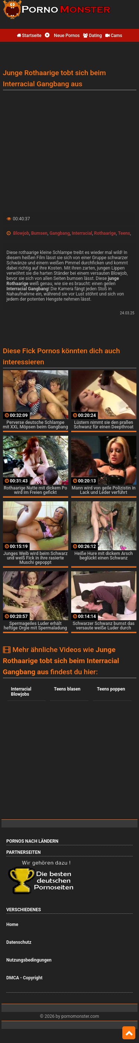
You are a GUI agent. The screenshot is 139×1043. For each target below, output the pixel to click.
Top (129, 1033)
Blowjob (21, 233)
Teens (124, 233)
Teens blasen (67, 689)
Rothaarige (105, 233)
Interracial (82, 233)
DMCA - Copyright (24, 977)
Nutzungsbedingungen (29, 960)
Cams (113, 35)
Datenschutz (19, 942)
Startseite (29, 35)
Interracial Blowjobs (21, 691)
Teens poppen (111, 689)
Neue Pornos (62, 35)
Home (12, 924)
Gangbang (59, 233)
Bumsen (39, 233)
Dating (92, 35)
